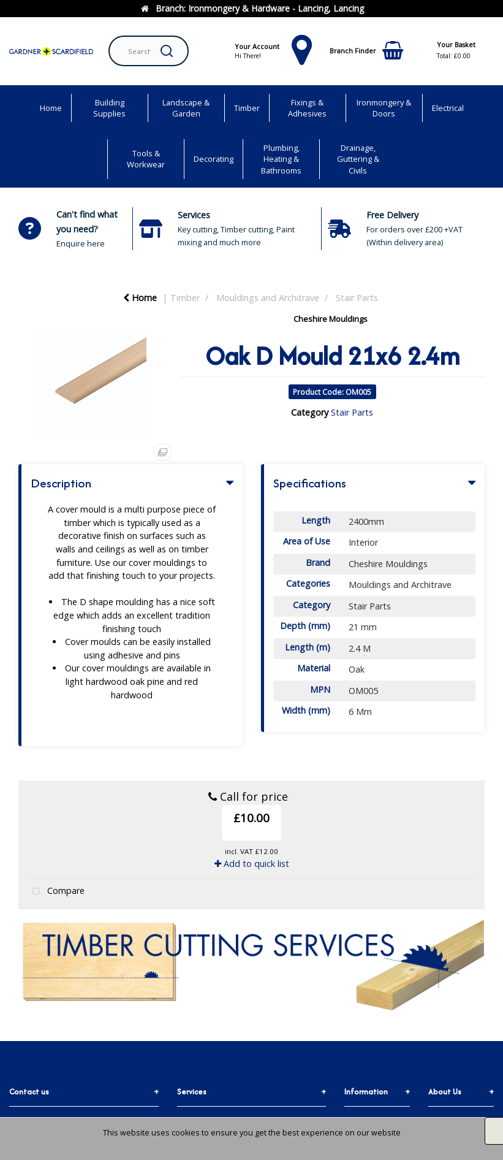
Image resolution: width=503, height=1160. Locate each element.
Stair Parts (357, 297)
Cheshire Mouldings (330, 318)
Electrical (448, 107)
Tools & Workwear (146, 159)
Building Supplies (109, 108)
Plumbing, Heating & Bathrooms (281, 158)
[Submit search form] (166, 51)
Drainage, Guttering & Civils (358, 158)
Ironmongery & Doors (384, 108)
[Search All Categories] (148, 51)
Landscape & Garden (186, 108)
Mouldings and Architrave (267, 297)
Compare (56, 892)
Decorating (213, 158)
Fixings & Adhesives (307, 108)
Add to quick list (251, 863)
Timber (247, 107)
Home (51, 107)
